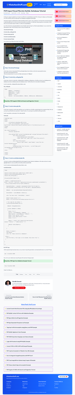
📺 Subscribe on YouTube (18, 287)
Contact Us (9, 385)
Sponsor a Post (41, 385)
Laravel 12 (29, 4)
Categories (24, 387)
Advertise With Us (42, 383)
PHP (41, 4)
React (44, 4)
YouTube (56, 387)
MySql (30, 274)
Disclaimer (9, 387)
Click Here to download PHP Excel (10, 72)
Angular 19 (36, 4)
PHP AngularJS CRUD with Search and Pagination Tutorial (24, 101)
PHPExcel (38, 274)
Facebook (56, 383)
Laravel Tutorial (49, 4)
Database (21, 274)
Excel (26, 274)
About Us (8, 383)
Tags (23, 385)
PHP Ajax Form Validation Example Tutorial (20, 261)
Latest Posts (25, 383)
